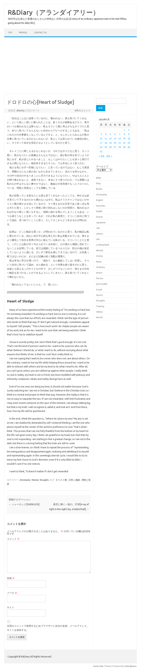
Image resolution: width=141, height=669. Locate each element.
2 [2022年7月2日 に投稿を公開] (128, 130)
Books (99, 189)
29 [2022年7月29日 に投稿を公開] (124, 147)
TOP (10, 32)
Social (99, 289)
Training (100, 306)
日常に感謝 (74, 480)
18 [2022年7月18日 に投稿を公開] (106, 143)
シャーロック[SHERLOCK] (24, 504)
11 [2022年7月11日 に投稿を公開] (106, 138)
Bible (98, 178)
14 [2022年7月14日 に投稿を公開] (119, 138)
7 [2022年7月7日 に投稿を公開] (119, 134)
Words (99, 317)
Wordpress (131, 666)
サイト (10, 607)
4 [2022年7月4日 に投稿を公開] (105, 134)
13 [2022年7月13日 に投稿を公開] (115, 138)
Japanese (101, 222)
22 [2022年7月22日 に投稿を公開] (124, 143)
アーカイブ (102, 166)
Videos (99, 312)
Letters (99, 233)
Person (99, 278)
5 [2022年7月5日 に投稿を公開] (110, 134)
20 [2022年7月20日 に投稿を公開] (115, 143)
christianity (25, 480)
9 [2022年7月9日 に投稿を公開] (128, 134)
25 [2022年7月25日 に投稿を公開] (106, 147)
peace (99, 272)
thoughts (44, 480)
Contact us (40, 32)
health (99, 211)
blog (98, 183)
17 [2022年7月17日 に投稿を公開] (101, 143)
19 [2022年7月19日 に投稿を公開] (110, 143)
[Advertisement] (70, 65)
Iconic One (98, 666)
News (99, 261)
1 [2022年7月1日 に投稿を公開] (124, 130)
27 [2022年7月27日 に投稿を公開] (115, 147)
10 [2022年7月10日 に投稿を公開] (101, 138)
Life (98, 239)
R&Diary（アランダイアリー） (53, 12)
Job (98, 228)
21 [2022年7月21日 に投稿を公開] (119, 143)
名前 (11, 578)
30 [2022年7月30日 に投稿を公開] (129, 147)
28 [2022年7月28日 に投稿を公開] (119, 147)
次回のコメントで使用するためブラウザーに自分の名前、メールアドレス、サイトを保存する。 (48, 628)
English (99, 200)
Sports (99, 295)
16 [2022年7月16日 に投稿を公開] (129, 138)
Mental (35, 480)
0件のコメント (83, 110)
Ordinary (100, 267)
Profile (23, 32)
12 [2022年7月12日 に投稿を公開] (110, 138)
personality (101, 284)
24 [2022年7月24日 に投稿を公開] (101, 147)
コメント (13, 538)
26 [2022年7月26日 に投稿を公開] (110, 147)
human (99, 217)
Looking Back (102, 244)
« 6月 (102, 156)
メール (12, 592)
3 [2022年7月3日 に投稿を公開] (101, 134)
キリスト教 (61, 480)
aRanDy (20, 110)
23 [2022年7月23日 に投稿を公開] (129, 143)
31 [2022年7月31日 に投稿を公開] (101, 151)
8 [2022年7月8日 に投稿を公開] (124, 134)
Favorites (100, 205)
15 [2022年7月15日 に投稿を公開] (124, 138)
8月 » (109, 156)
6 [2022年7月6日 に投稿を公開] (115, 134)
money (99, 256)
